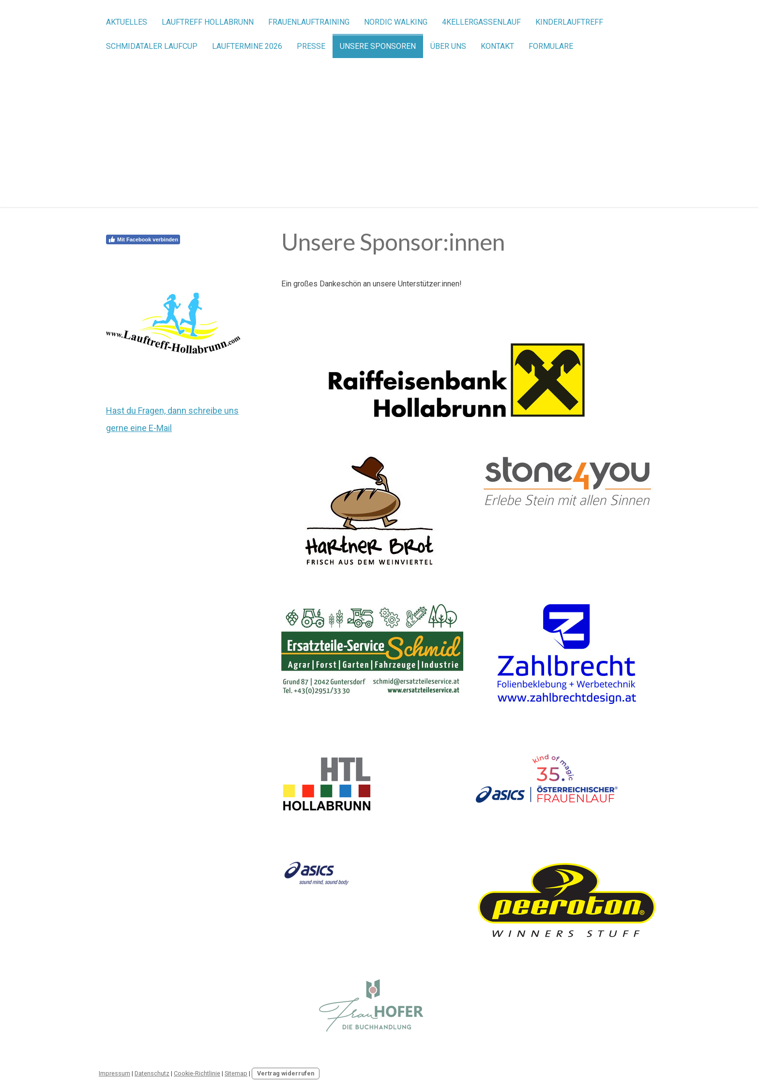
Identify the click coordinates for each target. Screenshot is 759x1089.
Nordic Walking (395, 22)
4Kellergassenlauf (481, 22)
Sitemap (236, 1073)
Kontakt (497, 46)
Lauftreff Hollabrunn (208, 22)
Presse (311, 46)
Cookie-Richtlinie (197, 1073)
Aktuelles (126, 22)
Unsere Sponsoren (378, 46)
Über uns (448, 46)
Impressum (114, 1073)
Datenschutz (152, 1073)
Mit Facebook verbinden (143, 239)
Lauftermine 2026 (247, 46)
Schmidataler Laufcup (151, 46)
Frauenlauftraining (308, 22)
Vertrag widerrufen (285, 1073)
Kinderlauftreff (569, 22)
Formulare (551, 46)
